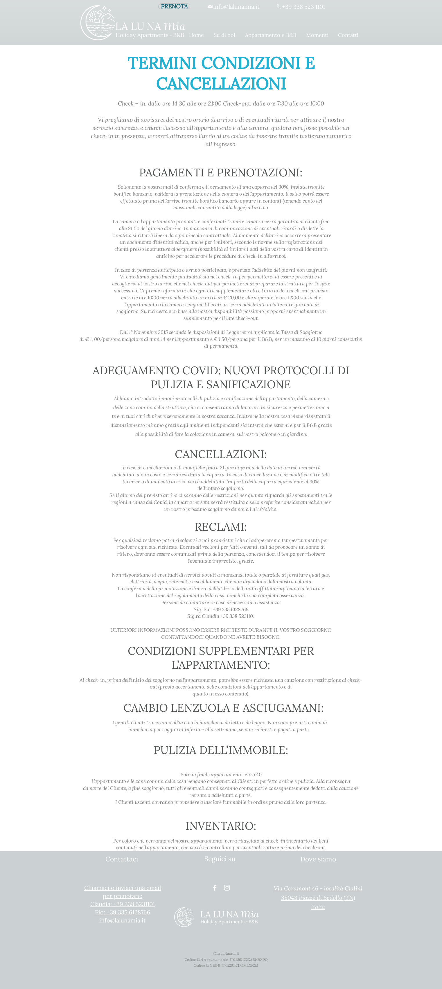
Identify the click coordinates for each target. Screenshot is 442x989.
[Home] (97, 22)
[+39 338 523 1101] (300, 6)
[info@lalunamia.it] (233, 6)
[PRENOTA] (174, 6)
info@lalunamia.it (122, 920)
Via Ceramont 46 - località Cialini (318, 888)
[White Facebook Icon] (215, 888)
